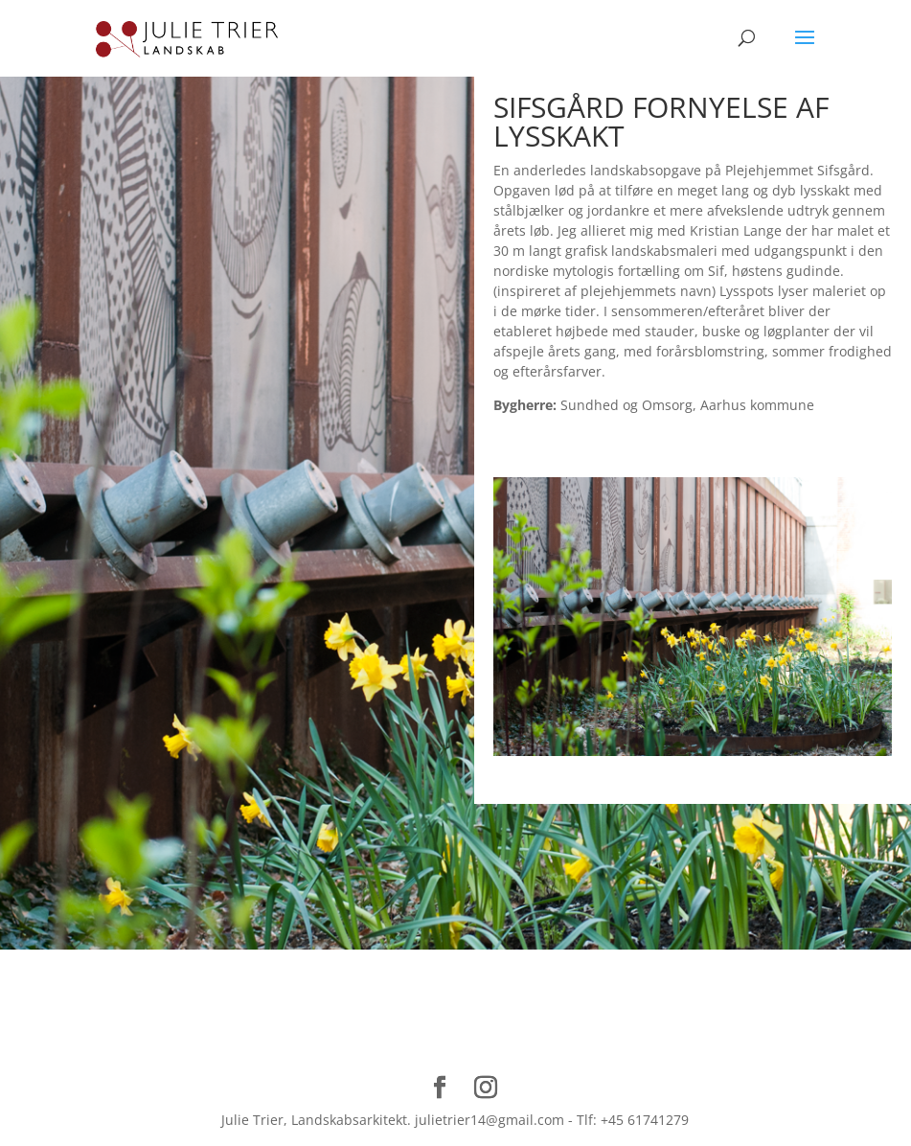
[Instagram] (485, 1088)
